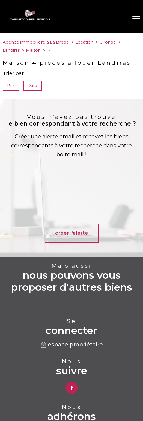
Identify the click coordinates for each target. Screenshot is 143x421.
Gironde (108, 42)
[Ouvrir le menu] (136, 16)
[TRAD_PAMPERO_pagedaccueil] (30, 19)
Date (32, 85)
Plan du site (52, 397)
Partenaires (118, 397)
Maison (33, 50)
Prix (11, 85)
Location (84, 42)
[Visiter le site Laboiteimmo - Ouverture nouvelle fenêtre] (71, 412)
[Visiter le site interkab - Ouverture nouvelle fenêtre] (71, 377)
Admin (99, 397)
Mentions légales (78, 397)
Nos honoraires (27, 397)
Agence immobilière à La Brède (36, 42)
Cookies (86, 401)
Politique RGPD (63, 401)
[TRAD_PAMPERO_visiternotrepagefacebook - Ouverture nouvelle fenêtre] (71, 333)
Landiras (11, 50)
